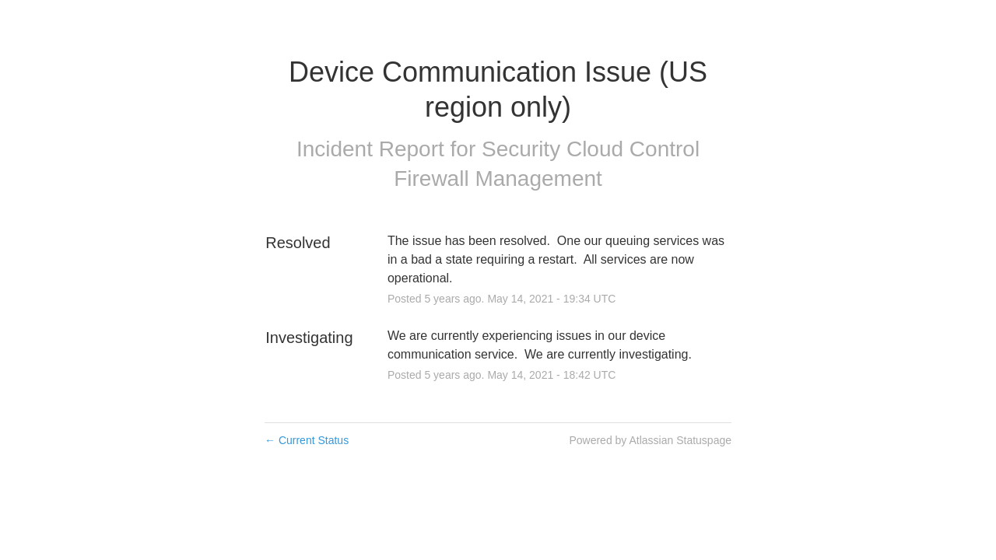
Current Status (307, 440)
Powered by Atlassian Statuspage (650, 440)
